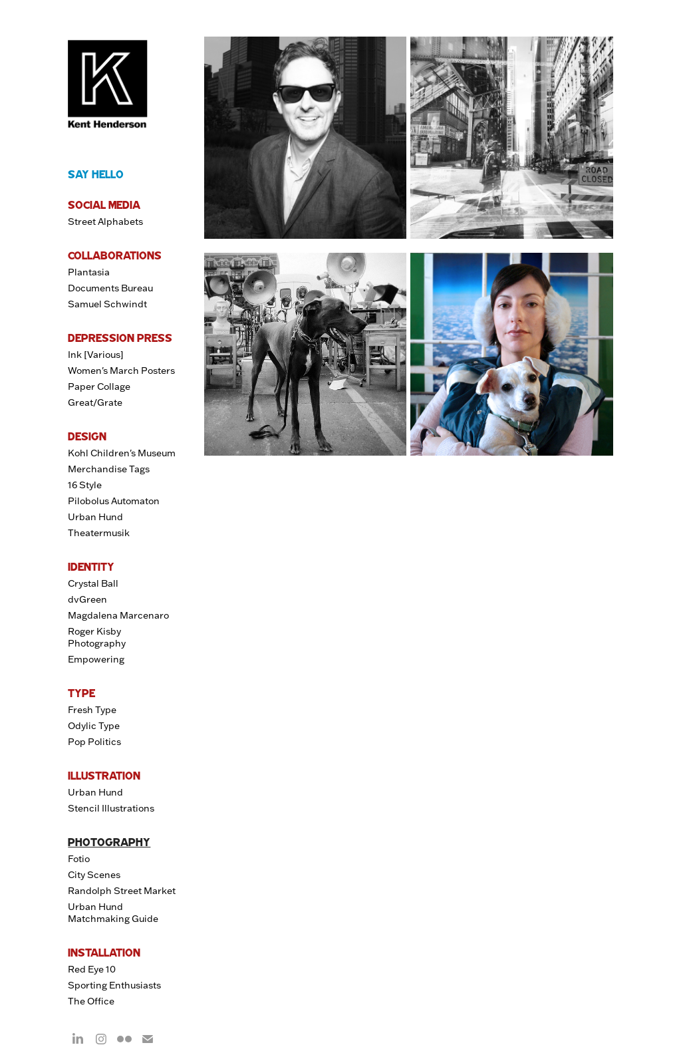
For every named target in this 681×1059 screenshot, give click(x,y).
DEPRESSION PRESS (120, 338)
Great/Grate (95, 402)
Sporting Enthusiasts (114, 985)
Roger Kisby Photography (97, 637)
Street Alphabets (105, 221)
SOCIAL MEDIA (104, 205)
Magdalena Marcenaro (118, 615)
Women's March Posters (121, 371)
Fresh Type (92, 710)
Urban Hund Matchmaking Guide (113, 913)
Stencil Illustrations (111, 808)
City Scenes (94, 875)
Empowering (96, 659)
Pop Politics (94, 742)
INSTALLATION (104, 953)
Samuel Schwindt (107, 304)
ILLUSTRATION (104, 776)
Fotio (79, 859)
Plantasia (89, 272)
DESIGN (87, 436)
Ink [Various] (96, 355)
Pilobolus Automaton (114, 501)
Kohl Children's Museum (122, 453)
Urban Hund (95, 517)
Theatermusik (99, 533)
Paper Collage (99, 386)
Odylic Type (94, 726)
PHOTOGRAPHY (109, 842)
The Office (91, 1001)
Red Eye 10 (92, 969)
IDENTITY (91, 567)
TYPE (81, 693)
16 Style (85, 485)
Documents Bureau (110, 288)
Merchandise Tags (109, 469)
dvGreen (87, 599)
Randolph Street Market (122, 891)
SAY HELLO (96, 174)
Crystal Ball (93, 583)
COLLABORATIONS (115, 255)
